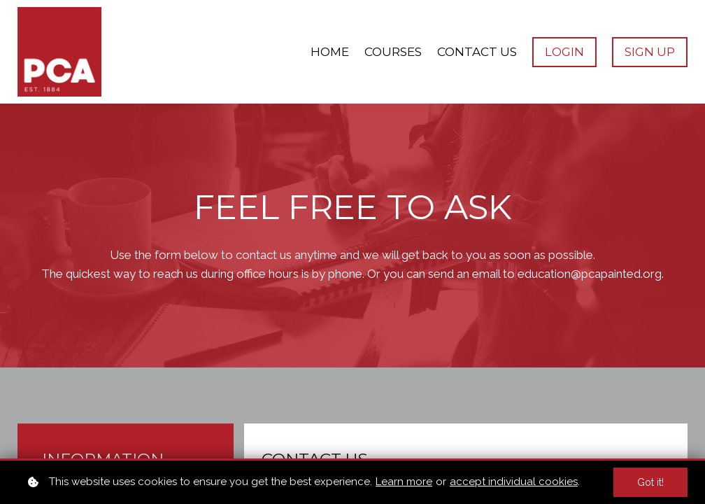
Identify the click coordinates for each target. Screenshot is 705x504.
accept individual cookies (514, 481)
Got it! (650, 482)
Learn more (404, 481)
